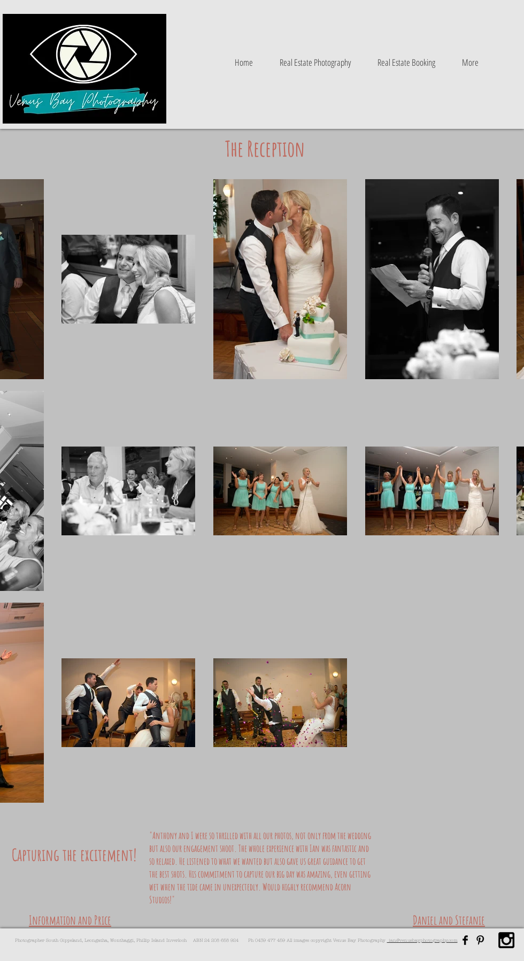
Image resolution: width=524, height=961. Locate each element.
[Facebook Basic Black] (465, 940)
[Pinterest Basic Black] (480, 940)
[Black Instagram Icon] (506, 940)
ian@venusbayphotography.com (422, 940)
